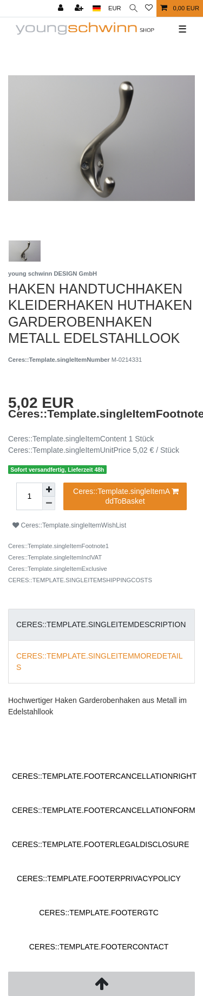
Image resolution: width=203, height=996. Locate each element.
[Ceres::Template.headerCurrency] (114, 8)
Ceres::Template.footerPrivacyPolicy (99, 878)
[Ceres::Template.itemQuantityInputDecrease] (48, 503)
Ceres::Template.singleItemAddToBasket (126, 496)
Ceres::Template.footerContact (99, 946)
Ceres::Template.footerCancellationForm (103, 810)
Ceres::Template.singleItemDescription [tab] (101, 624)
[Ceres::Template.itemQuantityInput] (29, 496)
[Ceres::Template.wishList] (148, 8)
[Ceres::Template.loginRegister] (80, 8)
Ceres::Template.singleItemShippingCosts (80, 580)
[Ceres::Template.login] (61, 8)
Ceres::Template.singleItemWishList (69, 525)
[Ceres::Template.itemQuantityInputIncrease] (48, 490)
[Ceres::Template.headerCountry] (96, 8)
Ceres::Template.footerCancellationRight (104, 776)
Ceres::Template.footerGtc (99, 912)
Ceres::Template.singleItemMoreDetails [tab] (99, 662)
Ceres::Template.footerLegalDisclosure (100, 844)
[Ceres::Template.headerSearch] (133, 8)
